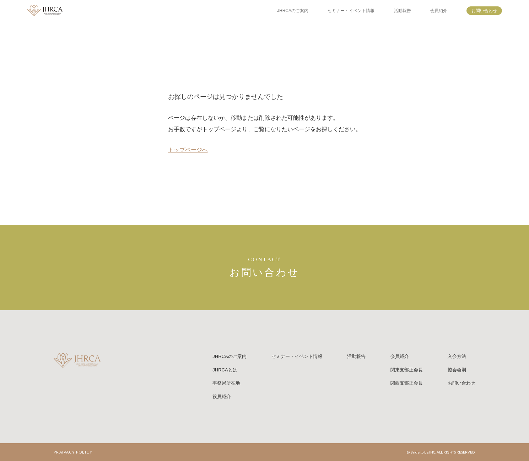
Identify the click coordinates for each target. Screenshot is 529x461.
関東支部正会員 (406, 369)
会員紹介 (438, 11)
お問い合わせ (484, 10)
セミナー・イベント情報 (351, 11)
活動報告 (402, 11)
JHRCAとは (224, 369)
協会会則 (457, 369)
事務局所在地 (226, 383)
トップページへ (188, 150)
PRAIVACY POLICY (73, 452)
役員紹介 (221, 396)
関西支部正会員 (406, 383)
